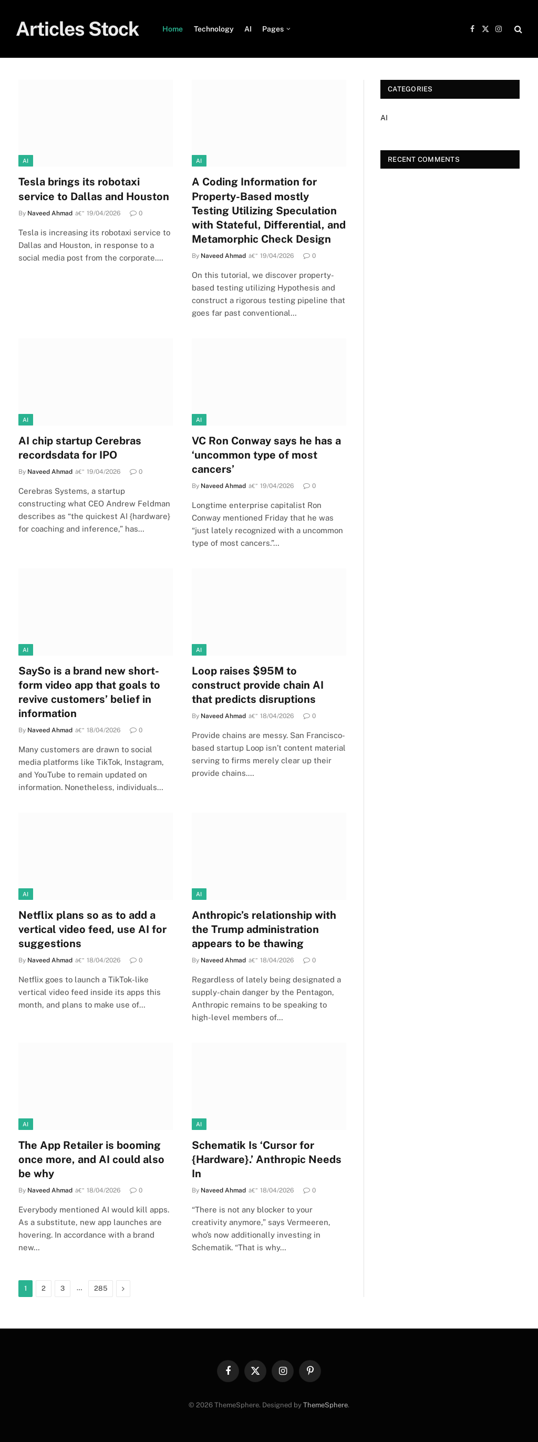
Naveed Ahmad (50, 213)
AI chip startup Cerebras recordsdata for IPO (79, 447)
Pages (273, 29)
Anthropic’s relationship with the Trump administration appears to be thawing (264, 929)
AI (248, 29)
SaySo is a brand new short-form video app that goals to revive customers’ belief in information (89, 692)
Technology (214, 29)
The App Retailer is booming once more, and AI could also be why (91, 1159)
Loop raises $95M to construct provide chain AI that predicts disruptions (258, 685)
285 (100, 1288)
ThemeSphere (325, 1405)
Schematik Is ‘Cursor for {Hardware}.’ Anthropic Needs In (267, 1159)
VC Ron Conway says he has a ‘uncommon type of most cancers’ (266, 454)
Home (172, 29)
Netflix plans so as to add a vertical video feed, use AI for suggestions (92, 929)
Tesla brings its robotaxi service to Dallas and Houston (93, 188)
